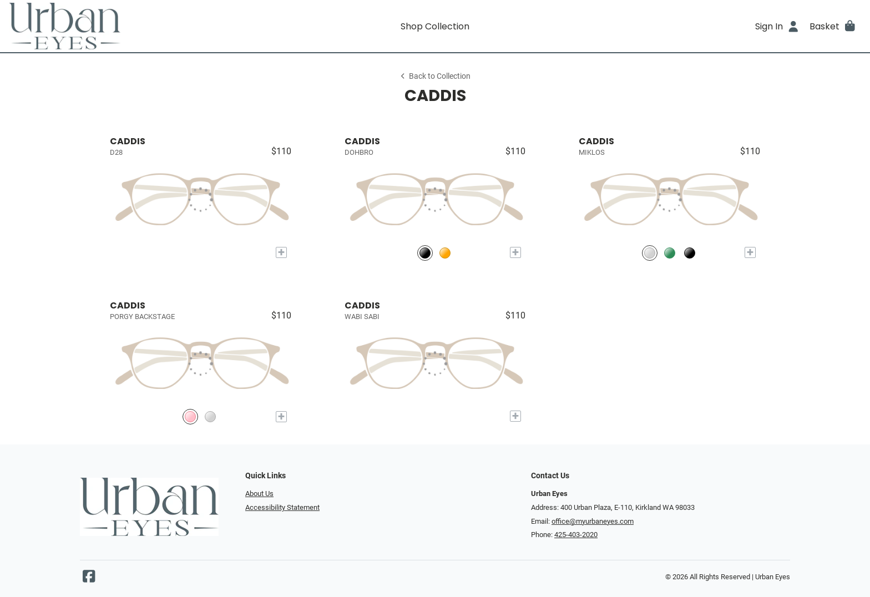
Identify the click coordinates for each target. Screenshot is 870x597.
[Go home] (115, 26)
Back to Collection (435, 76)
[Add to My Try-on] (281, 252)
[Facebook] (89, 579)
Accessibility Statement (282, 507)
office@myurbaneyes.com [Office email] (593, 521)
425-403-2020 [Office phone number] (576, 534)
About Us (259, 493)
